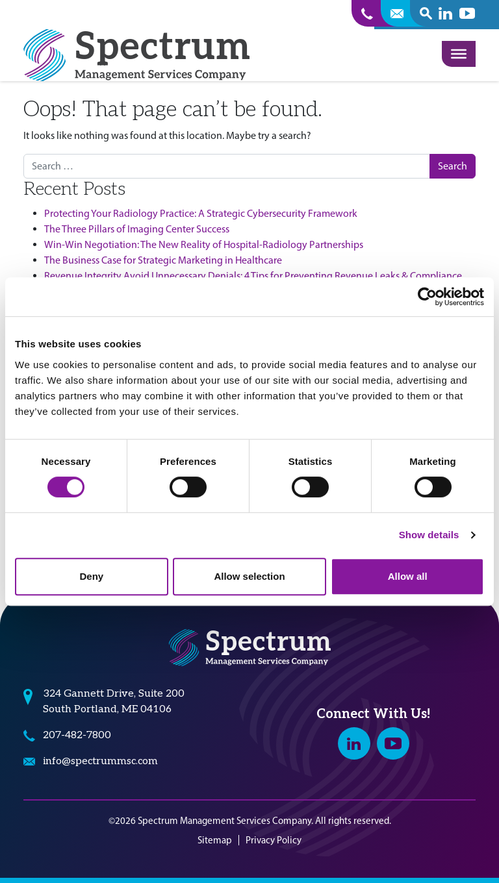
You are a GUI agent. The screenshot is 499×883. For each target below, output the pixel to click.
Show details (429, 534)
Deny (91, 576)
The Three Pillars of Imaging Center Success (136, 229)
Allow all (408, 576)
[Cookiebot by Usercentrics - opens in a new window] (427, 296)
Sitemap (215, 840)
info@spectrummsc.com (100, 761)
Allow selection (249, 576)
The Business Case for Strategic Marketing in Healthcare (163, 260)
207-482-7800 (77, 735)
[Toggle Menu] (459, 53)
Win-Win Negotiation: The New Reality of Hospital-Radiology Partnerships (203, 244)
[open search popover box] (426, 13)
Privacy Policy (273, 840)
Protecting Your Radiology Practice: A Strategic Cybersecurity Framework (200, 213)
